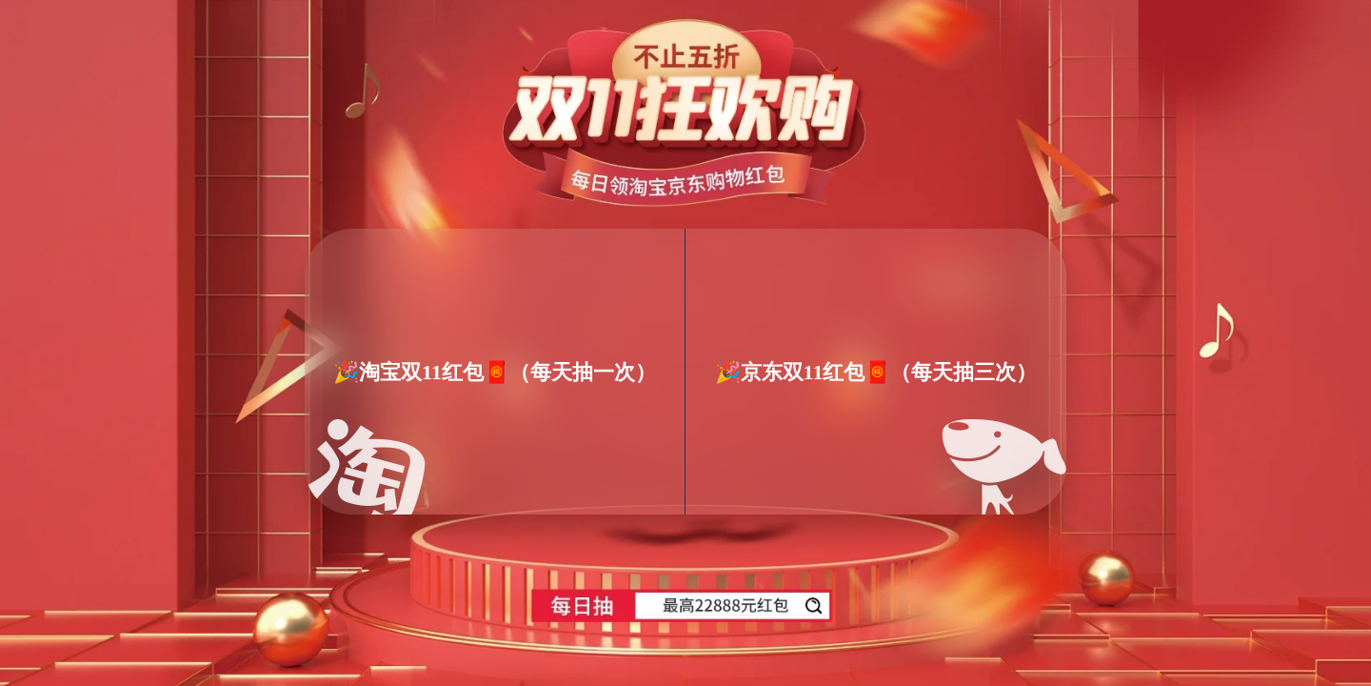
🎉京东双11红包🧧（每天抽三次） (876, 371)
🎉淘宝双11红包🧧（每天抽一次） (494, 371)
